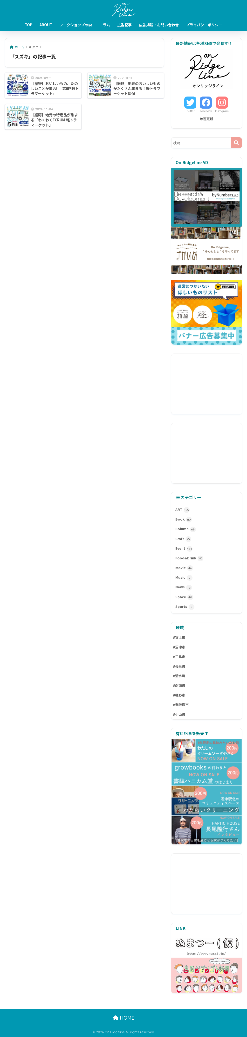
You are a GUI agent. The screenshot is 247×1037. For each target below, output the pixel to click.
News (183, 587)
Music (183, 578)
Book (183, 519)
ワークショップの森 (75, 24)
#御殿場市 (181, 704)
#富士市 (179, 637)
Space (184, 597)
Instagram (222, 111)
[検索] (236, 142)
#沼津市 (179, 647)
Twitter (190, 111)
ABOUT (46, 24)
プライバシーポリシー (204, 24)
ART (182, 510)
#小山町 (179, 714)
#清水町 (179, 675)
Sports (184, 607)
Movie (184, 568)
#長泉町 (179, 666)
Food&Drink (189, 558)
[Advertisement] (206, 384)
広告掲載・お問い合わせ (159, 24)
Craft (183, 539)
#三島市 (179, 656)
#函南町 (179, 685)
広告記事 (124, 24)
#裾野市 (179, 695)
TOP (28, 24)
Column (185, 529)
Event (183, 549)
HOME (123, 1018)
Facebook (206, 111)
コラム (104, 24)
